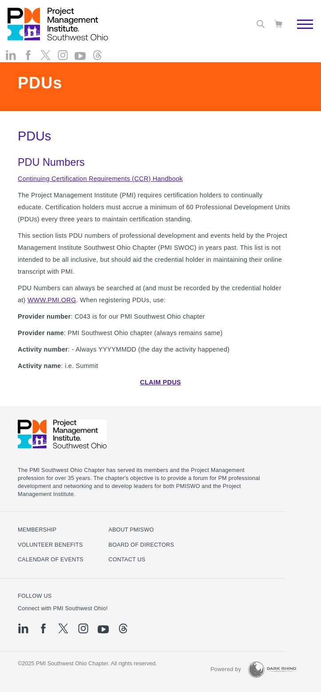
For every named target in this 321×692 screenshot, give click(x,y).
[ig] (62, 63)
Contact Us (126, 559)
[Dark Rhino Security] (272, 669)
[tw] (45, 63)
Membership (37, 530)
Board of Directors (141, 545)
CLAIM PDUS (160, 382)
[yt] (80, 64)
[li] (11, 63)
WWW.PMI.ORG (52, 300)
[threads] (97, 63)
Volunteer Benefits (50, 545)
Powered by (225, 669)
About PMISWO (131, 530)
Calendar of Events (50, 559)
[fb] (28, 63)
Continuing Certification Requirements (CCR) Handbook (100, 178)
